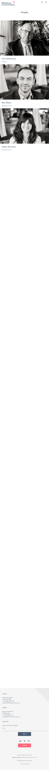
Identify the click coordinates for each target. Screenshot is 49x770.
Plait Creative (26, 763)
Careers (24, 745)
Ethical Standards (21, 755)
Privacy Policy (29, 755)
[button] (46, 2)
